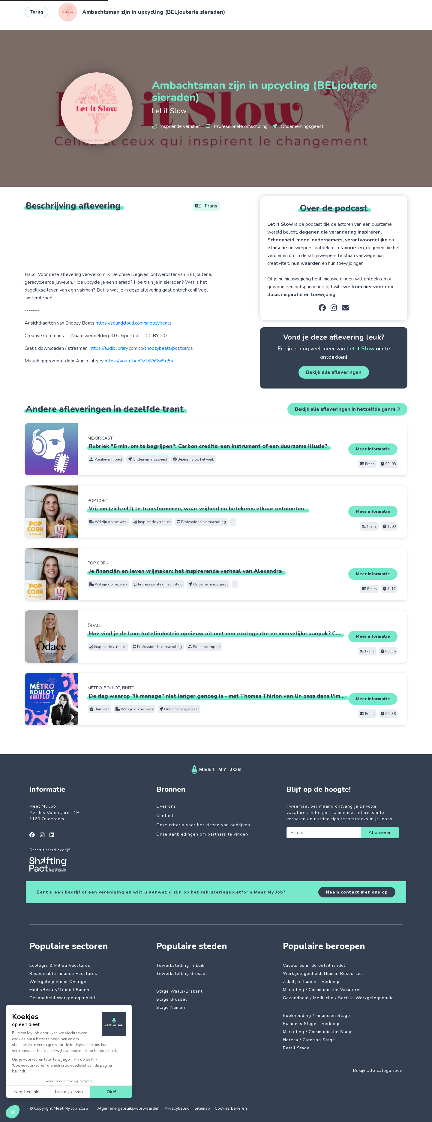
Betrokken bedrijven (155, 14)
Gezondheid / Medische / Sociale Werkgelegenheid (338, 998)
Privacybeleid (177, 1108)
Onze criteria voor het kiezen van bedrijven (203, 825)
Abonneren (380, 832)
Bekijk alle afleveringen (334, 372)
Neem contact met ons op (357, 892)
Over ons (166, 806)
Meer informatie (373, 449)
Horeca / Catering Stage (309, 1040)
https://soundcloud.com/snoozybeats (134, 323)
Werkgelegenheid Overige (57, 981)
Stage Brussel (171, 999)
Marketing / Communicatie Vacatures (322, 990)
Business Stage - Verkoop (311, 1024)
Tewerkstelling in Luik (180, 965)
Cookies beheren (231, 1108)
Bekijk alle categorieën (378, 1070)
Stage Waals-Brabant (179, 991)
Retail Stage (296, 1048)
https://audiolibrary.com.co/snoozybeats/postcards (141, 348)
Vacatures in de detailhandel (314, 965)
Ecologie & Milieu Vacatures (59, 965)
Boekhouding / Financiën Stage (316, 1015)
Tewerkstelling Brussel (181, 973)
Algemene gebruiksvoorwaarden (128, 1108)
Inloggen (385, 14)
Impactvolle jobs (104, 14)
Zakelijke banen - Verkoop (311, 981)
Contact (164, 815)
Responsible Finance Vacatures (63, 973)
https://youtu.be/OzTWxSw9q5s (139, 361)
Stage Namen (170, 1007)
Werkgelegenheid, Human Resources (323, 973)
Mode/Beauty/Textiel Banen (59, 990)
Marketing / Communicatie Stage (318, 1032)
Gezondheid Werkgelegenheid (62, 998)
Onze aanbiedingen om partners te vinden (202, 834)
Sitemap (202, 1108)
